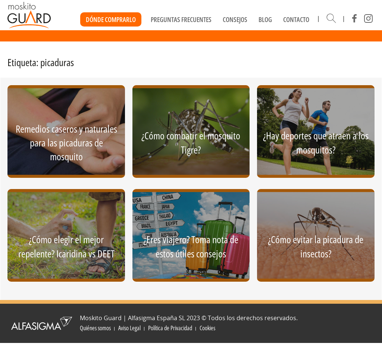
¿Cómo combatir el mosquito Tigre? (190, 142)
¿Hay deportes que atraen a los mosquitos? (316, 142)
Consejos (235, 19)
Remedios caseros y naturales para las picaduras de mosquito (66, 143)
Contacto (296, 19)
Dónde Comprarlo (111, 19)
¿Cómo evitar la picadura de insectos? (315, 246)
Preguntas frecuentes (181, 19)
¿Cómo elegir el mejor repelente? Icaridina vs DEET (66, 246)
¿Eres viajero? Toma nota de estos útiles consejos (190, 246)
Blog (265, 19)
